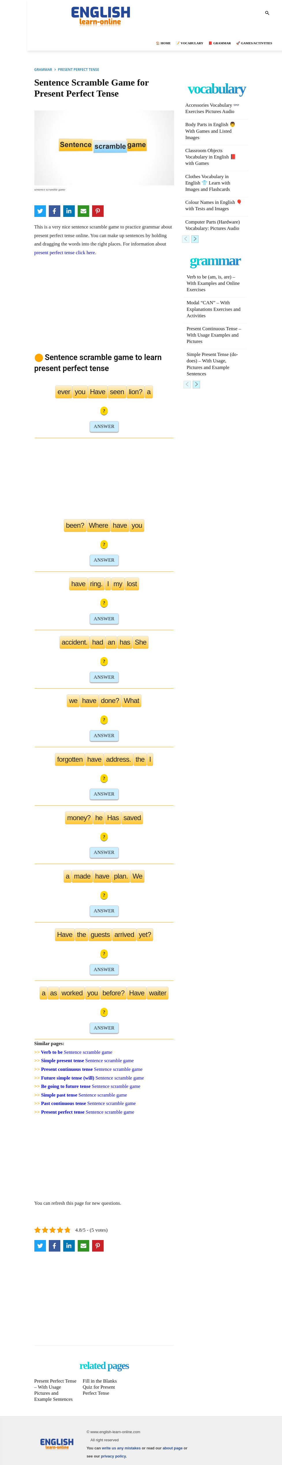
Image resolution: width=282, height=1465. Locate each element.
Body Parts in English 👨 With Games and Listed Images (210, 131)
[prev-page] (185, 239)
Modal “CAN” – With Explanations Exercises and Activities (213, 309)
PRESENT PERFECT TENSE (78, 69)
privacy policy (113, 1455)
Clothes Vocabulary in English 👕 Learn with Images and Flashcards (207, 183)
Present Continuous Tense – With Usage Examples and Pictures (213, 335)
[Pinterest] (98, 211)
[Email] (83, 211)
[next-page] (195, 239)
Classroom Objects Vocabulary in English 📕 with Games (210, 157)
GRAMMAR (43, 69)
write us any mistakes (121, 1447)
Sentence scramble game (76, 1052)
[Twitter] (40, 211)
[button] (267, 13)
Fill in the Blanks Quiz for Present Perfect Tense (101, 1386)
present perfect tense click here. (65, 252)
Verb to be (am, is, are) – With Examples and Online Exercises (213, 283)
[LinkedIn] (69, 211)
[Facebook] (54, 211)
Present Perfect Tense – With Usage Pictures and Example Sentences (55, 1389)
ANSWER (104, 426)
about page (172, 1447)
